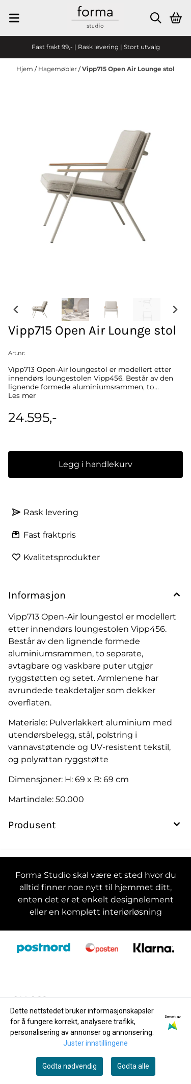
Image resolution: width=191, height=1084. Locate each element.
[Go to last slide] (16, 309)
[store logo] (95, 18)
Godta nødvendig (69, 1066)
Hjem (25, 69)
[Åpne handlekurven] (176, 18)
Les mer (22, 395)
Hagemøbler (58, 69)
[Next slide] (175, 309)
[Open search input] (155, 18)
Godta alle (133, 1066)
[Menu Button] (14, 18)
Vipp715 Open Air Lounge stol (128, 69)
